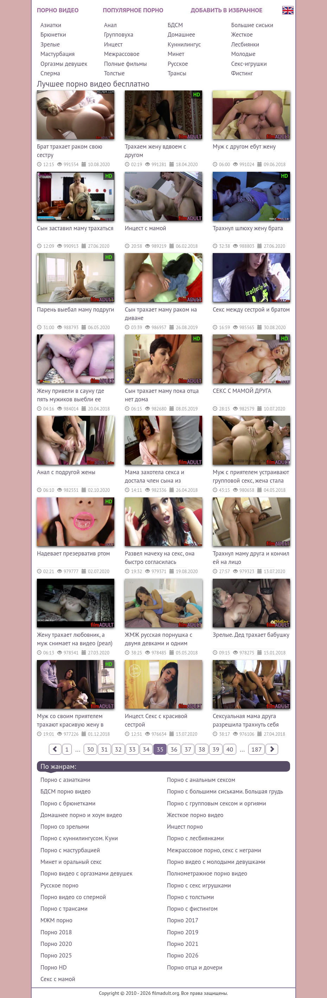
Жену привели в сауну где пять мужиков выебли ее (70, 395)
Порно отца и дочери (195, 967)
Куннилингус (184, 44)
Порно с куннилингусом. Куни (79, 838)
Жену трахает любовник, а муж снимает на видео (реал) (75, 639)
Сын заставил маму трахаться (75, 228)
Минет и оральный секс (71, 862)
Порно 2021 (182, 944)
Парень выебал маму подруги (75, 309)
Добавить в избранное (227, 10)
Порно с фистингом (192, 908)
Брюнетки (53, 34)
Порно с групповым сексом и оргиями (216, 803)
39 (215, 749)
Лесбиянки (245, 44)
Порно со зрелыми (64, 826)
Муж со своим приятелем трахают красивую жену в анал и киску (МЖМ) (70, 721)
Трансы (177, 73)
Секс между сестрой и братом (251, 309)
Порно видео (57, 10)
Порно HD (53, 967)
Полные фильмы (125, 64)
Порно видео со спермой (73, 897)
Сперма (50, 73)
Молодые (243, 54)
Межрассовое (122, 54)
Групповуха (118, 34)
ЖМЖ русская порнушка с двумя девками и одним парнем (158, 640)
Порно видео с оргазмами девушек (86, 873)
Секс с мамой (57, 979)
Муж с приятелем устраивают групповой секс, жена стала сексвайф (251, 477)
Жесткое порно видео (195, 815)
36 (174, 749)
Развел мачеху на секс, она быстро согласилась (160, 558)
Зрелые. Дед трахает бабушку (251, 635)
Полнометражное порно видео (207, 873)
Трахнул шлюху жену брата (248, 228)
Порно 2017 (182, 920)
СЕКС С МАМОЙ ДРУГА (242, 391)
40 (229, 749)
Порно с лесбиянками (195, 838)
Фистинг (242, 73)
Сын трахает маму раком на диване (161, 314)
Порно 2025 (56, 955)
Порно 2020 (56, 944)
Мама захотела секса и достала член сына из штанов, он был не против (158, 477)
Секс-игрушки (249, 64)
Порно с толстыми (190, 897)
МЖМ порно (56, 920)
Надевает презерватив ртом (73, 553)
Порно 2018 (56, 932)
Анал (110, 25)
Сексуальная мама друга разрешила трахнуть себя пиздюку (246, 721)
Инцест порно (185, 826)
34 (146, 749)
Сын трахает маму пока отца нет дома (162, 395)
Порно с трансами (64, 908)
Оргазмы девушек (63, 64)
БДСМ (175, 25)
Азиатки (50, 25)
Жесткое (242, 34)
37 (188, 749)
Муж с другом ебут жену (244, 146)
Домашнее (181, 34)
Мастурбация (57, 54)
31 (104, 749)
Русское (178, 64)
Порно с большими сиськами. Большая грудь (225, 791)
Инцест (113, 44)
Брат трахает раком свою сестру (69, 151)
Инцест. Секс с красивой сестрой (156, 720)
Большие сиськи (252, 25)
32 (118, 749)
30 (90, 749)
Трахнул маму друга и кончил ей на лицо (251, 558)
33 (132, 749)
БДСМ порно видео (65, 791)
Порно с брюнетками (67, 803)
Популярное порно (133, 10)
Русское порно (59, 885)
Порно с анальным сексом (201, 780)
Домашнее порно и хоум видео (81, 815)
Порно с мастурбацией (70, 850)
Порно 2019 (182, 932)
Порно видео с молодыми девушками (216, 862)
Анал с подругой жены (66, 472)
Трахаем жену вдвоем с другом (155, 151)
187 (256, 749)
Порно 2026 (182, 955)
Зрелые (50, 44)
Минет (176, 54)
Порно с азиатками (65, 780)
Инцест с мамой (145, 228)
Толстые (114, 73)
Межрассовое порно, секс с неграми (214, 850)
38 (201, 749)
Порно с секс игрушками (199, 885)
